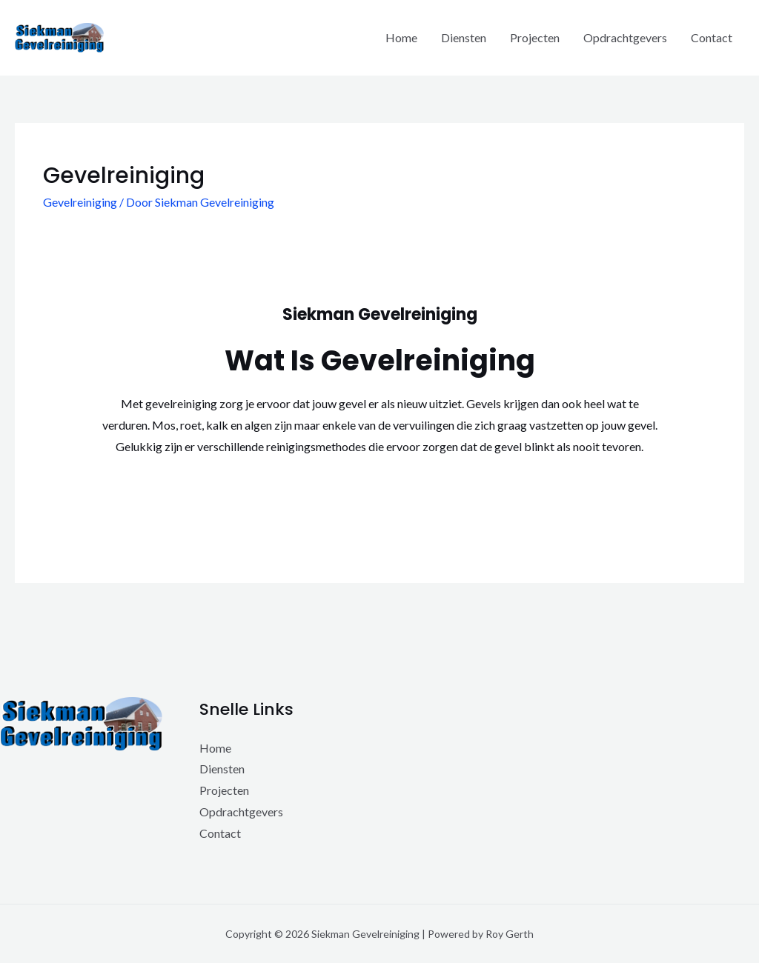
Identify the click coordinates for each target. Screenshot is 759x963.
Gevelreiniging (80, 202)
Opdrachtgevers (625, 37)
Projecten (535, 37)
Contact (711, 37)
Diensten (463, 37)
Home (401, 37)
